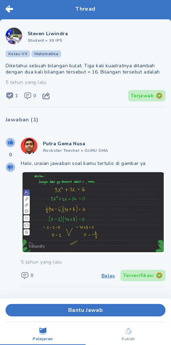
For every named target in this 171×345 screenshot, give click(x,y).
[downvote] (10, 167)
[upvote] (10, 142)
